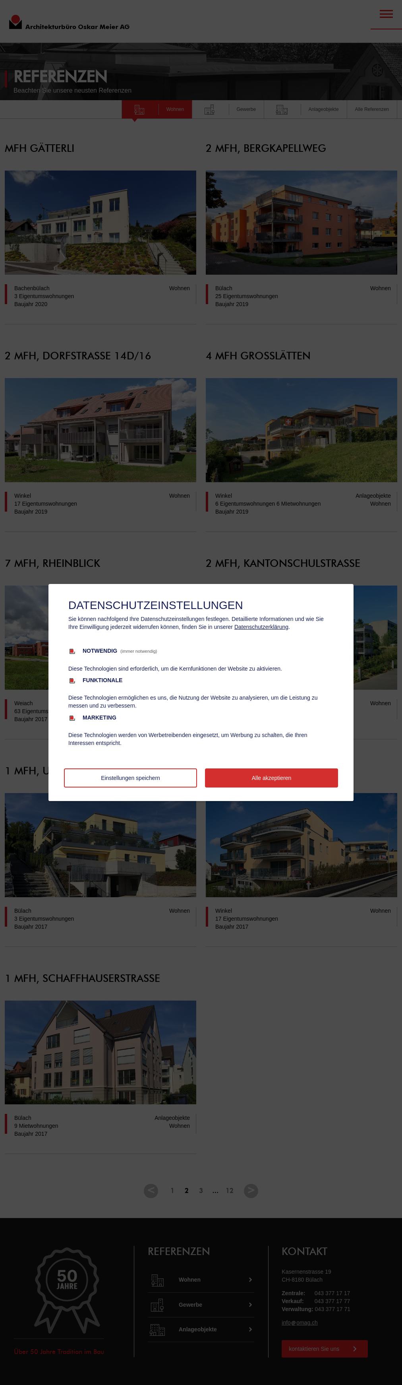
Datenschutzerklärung (261, 627)
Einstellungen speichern (130, 778)
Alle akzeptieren (272, 778)
